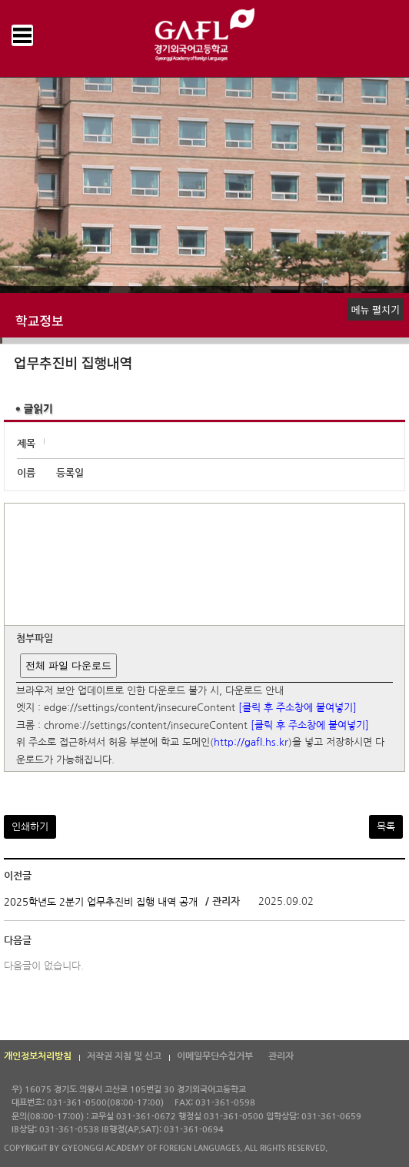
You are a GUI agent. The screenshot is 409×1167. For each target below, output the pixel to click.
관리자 (281, 1056)
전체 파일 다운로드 (68, 665)
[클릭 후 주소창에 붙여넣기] (297, 708)
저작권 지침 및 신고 (124, 1056)
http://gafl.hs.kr (251, 743)
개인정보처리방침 (37, 1056)
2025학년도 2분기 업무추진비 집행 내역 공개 (101, 902)
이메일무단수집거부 (215, 1056)
